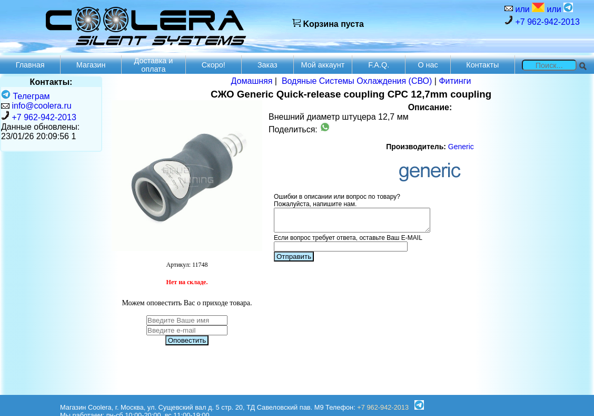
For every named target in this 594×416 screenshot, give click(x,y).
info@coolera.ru (41, 105)
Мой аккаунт (323, 65)
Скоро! (213, 65)
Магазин (91, 65)
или (528, 8)
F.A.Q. (378, 65)
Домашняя (252, 80)
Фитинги (455, 80)
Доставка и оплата (153, 64)
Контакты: (51, 82)
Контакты (482, 65)
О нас (428, 65)
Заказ (268, 65)
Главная (30, 65)
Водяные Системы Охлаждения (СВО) (357, 80)
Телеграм (25, 96)
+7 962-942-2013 (542, 20)
